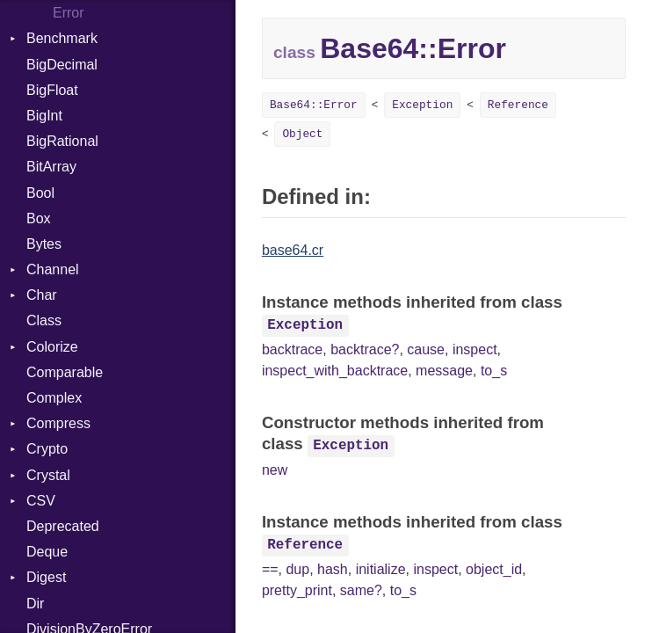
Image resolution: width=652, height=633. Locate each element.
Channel (52, 269)
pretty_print (297, 590)
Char (41, 294)
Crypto (47, 448)
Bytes (44, 243)
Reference (518, 105)
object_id (494, 569)
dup (297, 569)
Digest (46, 577)
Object (302, 134)
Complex (54, 397)
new (274, 469)
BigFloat (52, 90)
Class (44, 320)
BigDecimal (62, 64)
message (444, 370)
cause (426, 349)
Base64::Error (314, 105)
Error (68, 12)
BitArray (51, 166)
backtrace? (364, 349)
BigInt (44, 115)
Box (38, 218)
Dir (35, 603)
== (270, 569)
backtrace (292, 349)
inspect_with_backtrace (335, 370)
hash (332, 569)
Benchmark (62, 38)
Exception (422, 105)
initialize (381, 569)
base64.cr (292, 250)
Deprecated (62, 526)
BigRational (62, 141)
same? (361, 590)
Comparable (64, 372)
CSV (40, 500)
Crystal (48, 475)
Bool (40, 193)
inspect (475, 349)
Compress (58, 423)
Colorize (52, 346)
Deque (47, 551)
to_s (494, 370)
